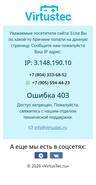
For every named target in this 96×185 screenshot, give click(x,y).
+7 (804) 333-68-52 (48, 75)
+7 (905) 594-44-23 (48, 83)
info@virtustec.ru (48, 127)
